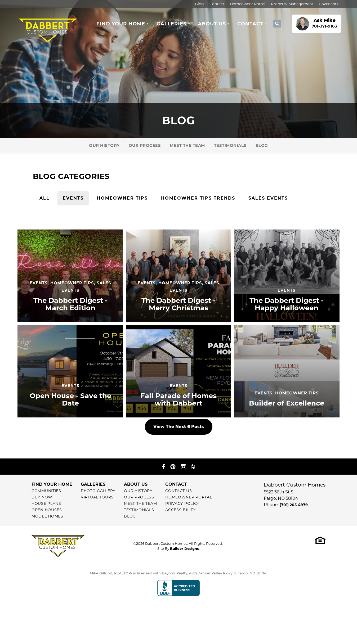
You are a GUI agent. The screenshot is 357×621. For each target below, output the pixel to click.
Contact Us (178, 490)
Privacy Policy (182, 503)
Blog (199, 4)
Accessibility (180, 509)
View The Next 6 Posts (178, 426)
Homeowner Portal (247, 4)
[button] (277, 24)
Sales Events (268, 198)
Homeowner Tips (122, 198)
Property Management (292, 4)
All (44, 198)
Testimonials (230, 145)
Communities (46, 490)
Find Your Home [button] (120, 24)
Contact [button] (250, 24)
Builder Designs (184, 548)
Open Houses (47, 509)
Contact (216, 4)
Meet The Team (187, 145)
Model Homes (47, 516)
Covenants (328, 4)
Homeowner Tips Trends (198, 198)
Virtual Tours (97, 497)
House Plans (46, 503)
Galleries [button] (171, 24)
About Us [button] (212, 24)
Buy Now (42, 497)
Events (73, 198)
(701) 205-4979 (294, 504)
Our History (104, 145)
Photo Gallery (98, 490)
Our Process (145, 145)
